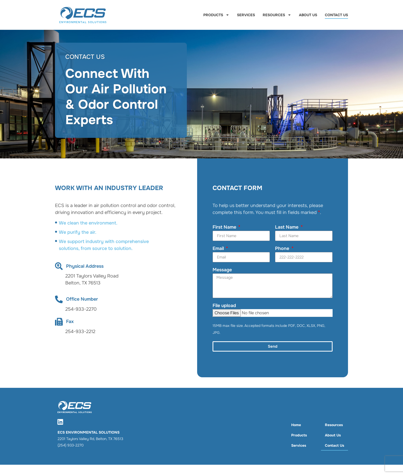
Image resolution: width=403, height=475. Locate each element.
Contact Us (336, 15)
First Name (225, 227)
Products (216, 15)
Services (246, 15)
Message (222, 270)
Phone (282, 248)
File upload (224, 305)
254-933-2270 (81, 309)
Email (219, 248)
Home (296, 425)
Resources (277, 15)
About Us (308, 15)
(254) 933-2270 (71, 445)
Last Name (287, 227)
